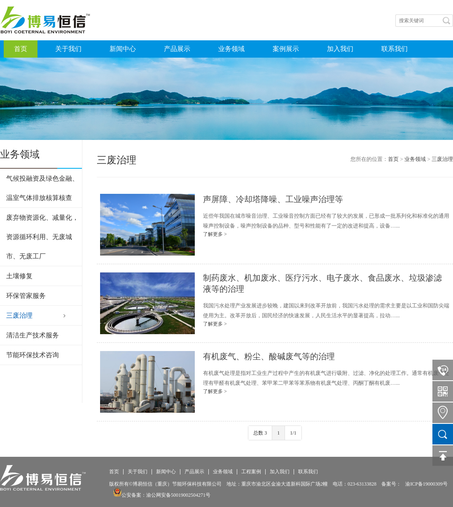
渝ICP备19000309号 (426, 484)
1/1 (293, 433)
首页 (20, 48)
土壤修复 (19, 275)
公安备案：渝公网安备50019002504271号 (161, 495)
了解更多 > (215, 234)
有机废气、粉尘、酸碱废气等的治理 (269, 356)
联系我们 (394, 48)
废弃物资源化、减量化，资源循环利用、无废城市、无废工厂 (42, 237)
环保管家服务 (26, 295)
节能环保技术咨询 (32, 354)
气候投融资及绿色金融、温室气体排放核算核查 (42, 188)
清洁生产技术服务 (32, 335)
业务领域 (231, 48)
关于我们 (68, 48)
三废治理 (19, 315)
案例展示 (286, 48)
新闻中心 (123, 48)
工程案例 (251, 471)
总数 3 (260, 433)
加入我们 (340, 48)
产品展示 (177, 48)
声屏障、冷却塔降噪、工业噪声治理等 (273, 199)
